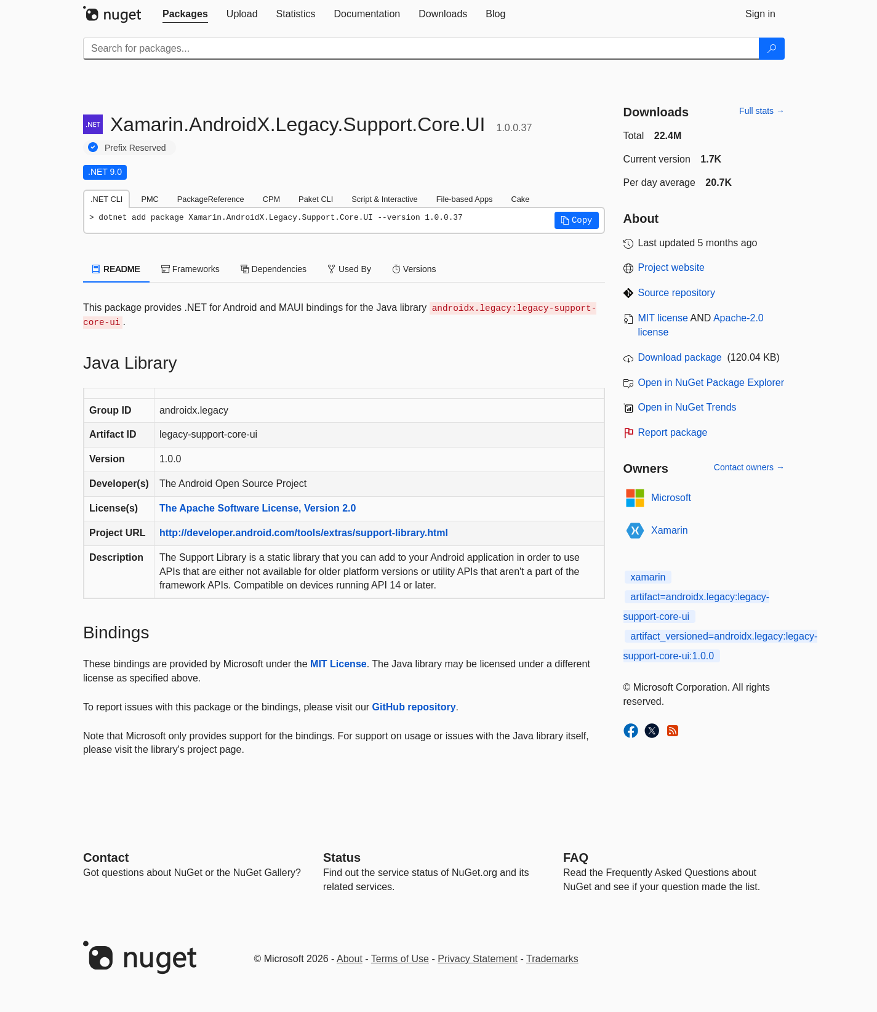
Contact (106, 857)
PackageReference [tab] (210, 199)
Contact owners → (749, 467)
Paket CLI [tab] (315, 199)
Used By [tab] (349, 269)
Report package (673, 432)
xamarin (648, 577)
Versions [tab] (414, 269)
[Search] (772, 49)
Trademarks (552, 959)
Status (342, 857)
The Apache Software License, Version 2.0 (257, 508)
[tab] (185, 14)
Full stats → (762, 111)
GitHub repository (414, 707)
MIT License (338, 664)
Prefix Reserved (135, 148)
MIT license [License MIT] (663, 318)
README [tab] (116, 269)
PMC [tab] (149, 199)
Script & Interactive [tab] (384, 199)
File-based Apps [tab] (464, 199)
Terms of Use (400, 959)
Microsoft (671, 497)
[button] (577, 220)
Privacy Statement (478, 959)
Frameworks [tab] (190, 269)
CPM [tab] (271, 199)
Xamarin (669, 530)
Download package (680, 357)
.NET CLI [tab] (106, 199)
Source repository (676, 292)
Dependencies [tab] (273, 269)
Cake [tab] (520, 199)
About (349, 959)
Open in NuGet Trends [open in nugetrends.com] (687, 407)
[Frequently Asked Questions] (575, 857)
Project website (671, 267)
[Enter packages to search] (421, 49)
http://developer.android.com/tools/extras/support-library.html (303, 533)
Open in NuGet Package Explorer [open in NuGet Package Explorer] (711, 382)
